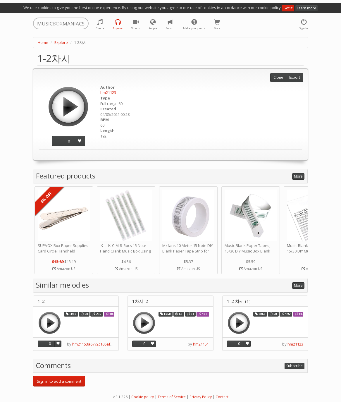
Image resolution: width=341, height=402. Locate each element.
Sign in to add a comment (59, 381)
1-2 (41, 301)
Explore (61, 42)
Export (294, 77)
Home (43, 42)
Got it (287, 8)
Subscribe (294, 365)
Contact (222, 396)
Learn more (306, 8)
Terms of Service (172, 396)
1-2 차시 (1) (239, 301)
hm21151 (201, 344)
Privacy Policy (201, 396)
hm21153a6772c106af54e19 (96, 344)
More (298, 176)
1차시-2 (140, 301)
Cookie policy (142, 396)
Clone (278, 77)
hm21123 (108, 92)
